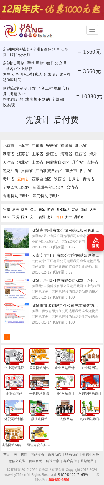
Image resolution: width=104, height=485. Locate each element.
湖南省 (8, 154)
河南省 (27, 170)
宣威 (6, 209)
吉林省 (92, 162)
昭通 (50, 209)
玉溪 (15, 217)
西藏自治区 (41, 179)
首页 (6, 454)
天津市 (8, 162)
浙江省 (52, 154)
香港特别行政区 (16, 195)
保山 (33, 209)
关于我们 (20, 454)
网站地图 (87, 461)
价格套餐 (35, 461)
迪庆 (15, 209)
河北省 (23, 162)
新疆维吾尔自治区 (48, 187)
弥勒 (59, 217)
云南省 (23, 179)
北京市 (8, 145)
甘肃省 (74, 179)
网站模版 (37, 454)
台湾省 (72, 187)
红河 (6, 217)
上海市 (23, 145)
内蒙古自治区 (57, 162)
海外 (93, 154)
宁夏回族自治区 (16, 187)
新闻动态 (54, 454)
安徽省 (52, 145)
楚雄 (75, 209)
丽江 (24, 217)
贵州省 (8, 179)
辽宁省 (78, 162)
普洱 (42, 217)
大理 (93, 209)
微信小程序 (90, 454)
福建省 (66, 145)
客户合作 (70, 461)
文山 (33, 217)
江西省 (81, 154)
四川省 (86, 170)
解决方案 (52, 461)
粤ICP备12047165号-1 (74, 475)
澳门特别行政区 (46, 195)
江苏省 (23, 154)
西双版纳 (63, 209)
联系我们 (71, 454)
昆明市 (79, 217)
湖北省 (81, 145)
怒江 (50, 217)
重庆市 (71, 170)
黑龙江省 (10, 170)
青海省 (88, 179)
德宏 (42, 209)
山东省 (37, 154)
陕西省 (59, 179)
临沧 (24, 209)
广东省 (37, 145)
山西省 (37, 162)
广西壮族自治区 (49, 170)
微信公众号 (17, 461)
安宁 (68, 217)
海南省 (66, 154)
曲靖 (84, 209)
